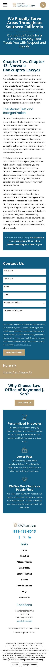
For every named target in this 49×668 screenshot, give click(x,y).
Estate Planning (24, 574)
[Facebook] (19, 537)
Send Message (14, 352)
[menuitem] (17, 371)
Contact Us (24, 402)
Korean (24, 579)
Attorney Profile (24, 562)
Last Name (8, 278)
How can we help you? (13, 310)
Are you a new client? (12, 302)
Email (6, 294)
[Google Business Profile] (29, 537)
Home (24, 550)
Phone (6, 286)
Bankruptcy (24, 568)
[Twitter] (24, 537)
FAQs (24, 591)
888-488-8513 (24, 531)
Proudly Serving (24, 585)
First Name (8, 270)
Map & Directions (25, 621)
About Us (24, 556)
